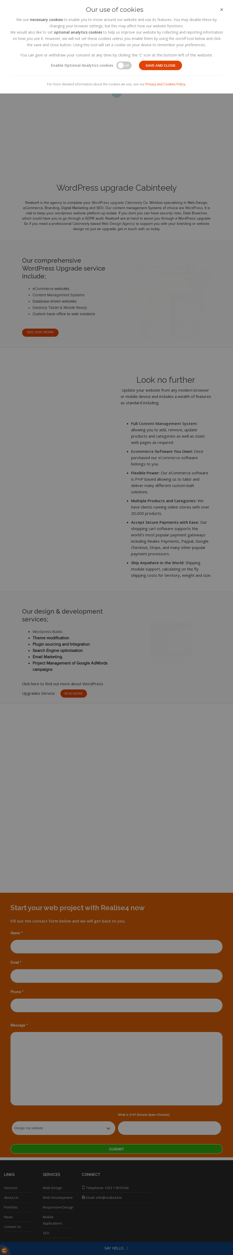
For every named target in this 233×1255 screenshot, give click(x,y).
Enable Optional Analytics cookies (82, 65)
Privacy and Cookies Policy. (166, 84)
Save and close (160, 66)
